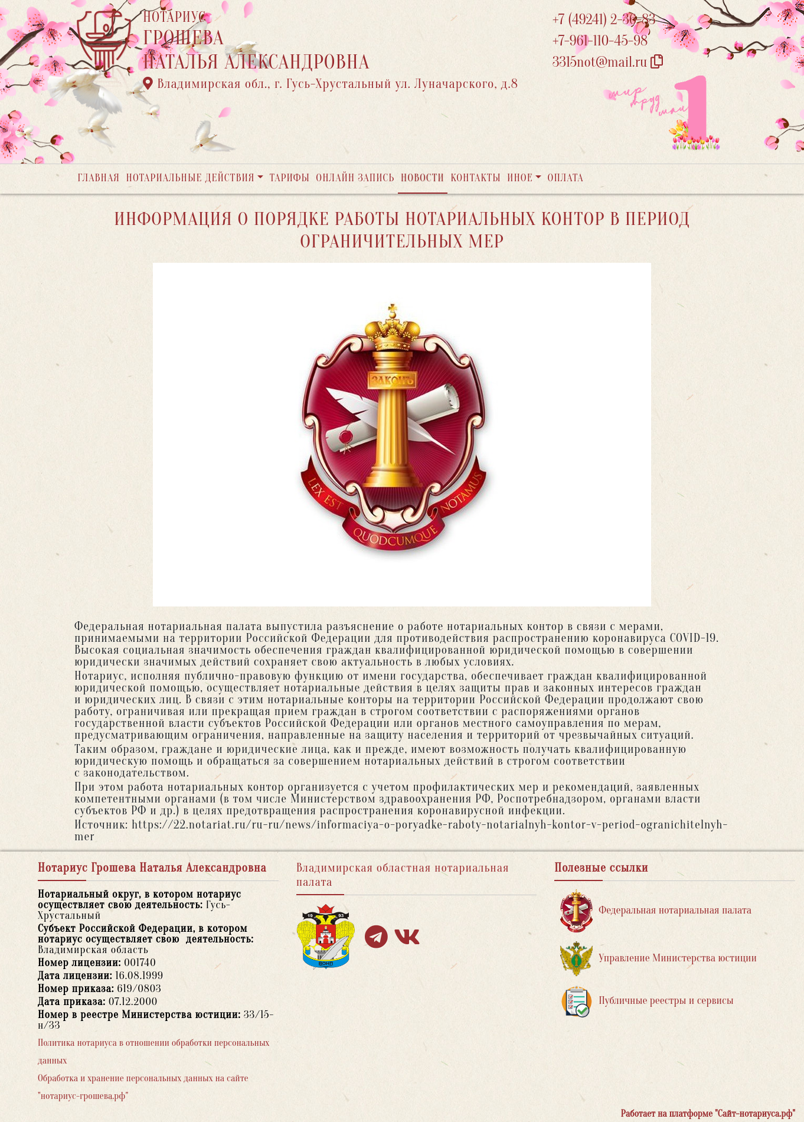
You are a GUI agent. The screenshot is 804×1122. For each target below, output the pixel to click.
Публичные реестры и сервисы (646, 1001)
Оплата (566, 178)
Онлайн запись (355, 178)
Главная (98, 178)
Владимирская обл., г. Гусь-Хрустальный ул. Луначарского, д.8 (330, 84)
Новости (423, 178)
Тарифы (290, 178)
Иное (520, 178)
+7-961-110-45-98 (600, 41)
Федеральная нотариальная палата (655, 910)
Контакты (475, 178)
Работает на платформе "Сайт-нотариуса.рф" (708, 1113)
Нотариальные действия (190, 178)
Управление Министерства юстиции (658, 958)
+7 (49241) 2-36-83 (604, 20)
